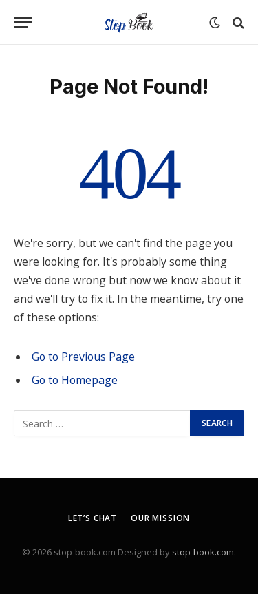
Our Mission (160, 518)
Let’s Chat (92, 518)
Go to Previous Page (83, 356)
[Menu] (23, 22)
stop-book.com (203, 552)
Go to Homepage (75, 380)
